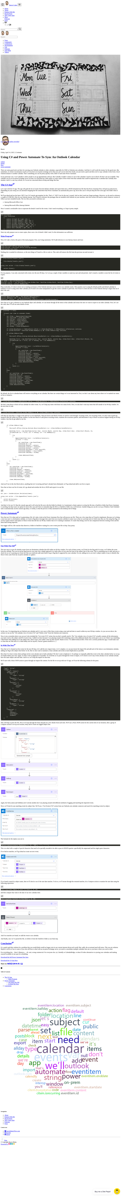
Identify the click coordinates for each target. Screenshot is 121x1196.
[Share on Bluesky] (8, 1014)
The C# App (8, 185)
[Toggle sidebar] (3, 4)
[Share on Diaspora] (17, 1014)
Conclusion (7, 993)
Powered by (8, 1194)
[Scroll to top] (1, 1018)
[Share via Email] (22, 1014)
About (6, 10)
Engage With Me (10, 12)
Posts (6, 20)
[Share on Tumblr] (13, 1014)
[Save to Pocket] (15, 1014)
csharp (3, 162)
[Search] (9, 30)
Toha (4, 1190)
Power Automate (10, 551)
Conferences (8, 44)
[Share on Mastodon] (18, 1014)
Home (6, 8)
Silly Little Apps (10, 15)
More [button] (6, 17)
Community (8, 42)
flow (2, 165)
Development (9, 45)
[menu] (19, 4)
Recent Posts (8, 14)
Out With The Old (8, 584)
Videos (7, 52)
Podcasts (7, 19)
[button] (5, 23)
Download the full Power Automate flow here (14, 1007)
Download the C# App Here (9, 1010)
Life (6, 47)
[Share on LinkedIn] (10, 1014)
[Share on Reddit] (12, 1014)
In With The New (8, 684)
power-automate (6, 167)
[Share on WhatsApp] (20, 1014)
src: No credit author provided (10, 141)
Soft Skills (8, 50)
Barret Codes (11, 5)
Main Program (7, 239)
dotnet (3, 163)
